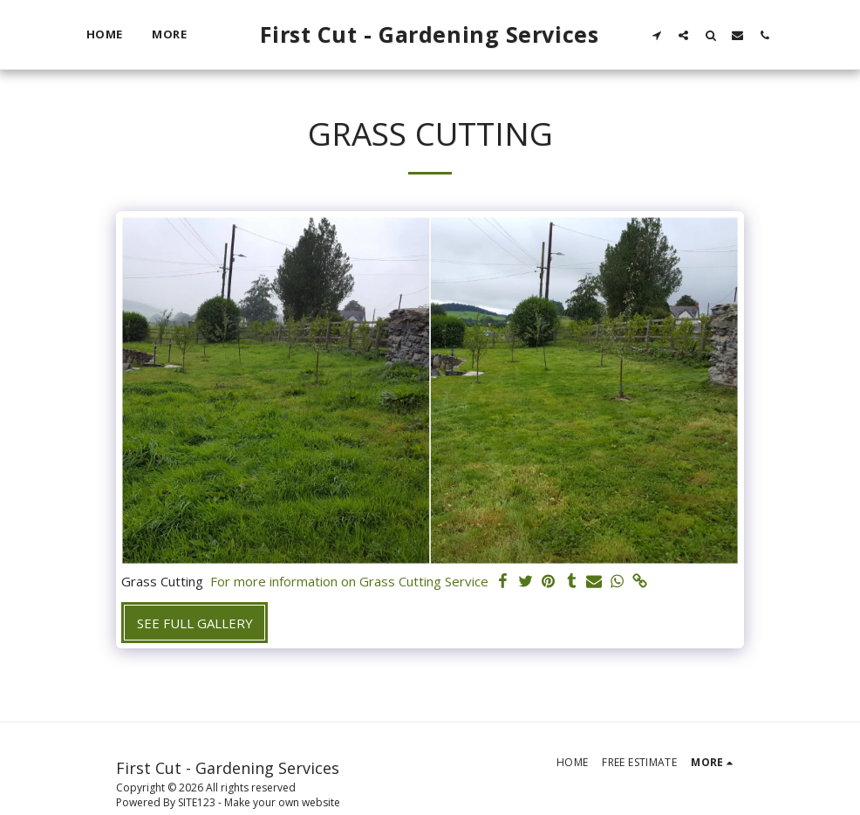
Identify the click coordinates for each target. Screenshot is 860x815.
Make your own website (282, 802)
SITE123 (196, 802)
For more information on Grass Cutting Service (349, 581)
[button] (656, 35)
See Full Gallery (195, 623)
